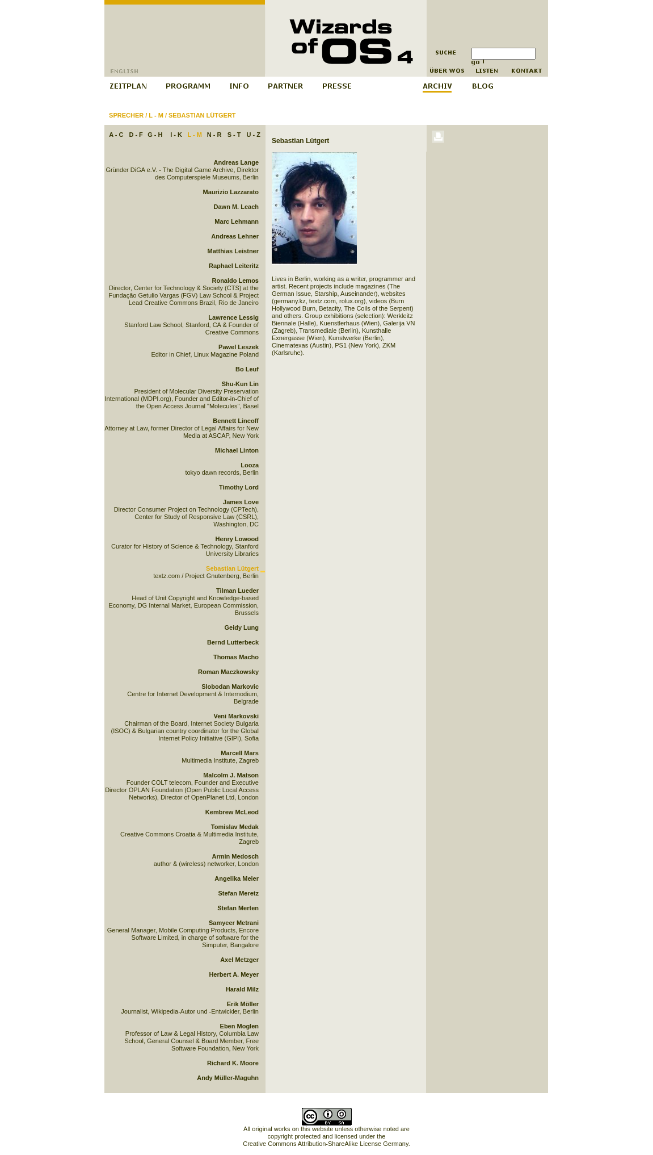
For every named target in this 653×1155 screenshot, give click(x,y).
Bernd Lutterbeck (233, 642)
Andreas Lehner (235, 236)
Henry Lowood (237, 538)
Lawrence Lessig (233, 317)
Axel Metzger (239, 959)
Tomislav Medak (235, 826)
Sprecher (126, 115)
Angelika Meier (236, 878)
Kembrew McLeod (232, 812)
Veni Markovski (236, 716)
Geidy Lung (242, 627)
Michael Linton (237, 450)
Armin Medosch (235, 856)
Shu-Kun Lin (240, 383)
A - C (116, 134)
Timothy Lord (239, 487)
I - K (176, 134)
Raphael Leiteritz (234, 265)
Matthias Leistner (233, 251)
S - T (234, 134)
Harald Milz (242, 989)
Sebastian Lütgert (202, 115)
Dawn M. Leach (236, 206)
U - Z (253, 134)
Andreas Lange (236, 162)
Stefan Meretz (238, 893)
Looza (250, 465)
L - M (156, 115)
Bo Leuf (247, 369)
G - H (155, 134)
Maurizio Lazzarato (231, 192)
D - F (135, 134)
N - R (214, 134)
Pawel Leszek (238, 347)
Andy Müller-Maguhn (228, 1077)
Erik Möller (243, 1004)
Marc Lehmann (236, 221)
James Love (241, 502)
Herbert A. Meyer (234, 974)
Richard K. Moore (233, 1063)
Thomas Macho (236, 657)
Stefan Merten (238, 908)
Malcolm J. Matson (231, 775)
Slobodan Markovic (230, 686)
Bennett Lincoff (236, 420)
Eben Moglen (239, 1026)
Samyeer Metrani (234, 922)
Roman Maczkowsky (228, 671)
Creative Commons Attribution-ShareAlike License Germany (325, 1143)
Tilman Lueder (237, 590)
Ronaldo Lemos (235, 280)
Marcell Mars (240, 753)
